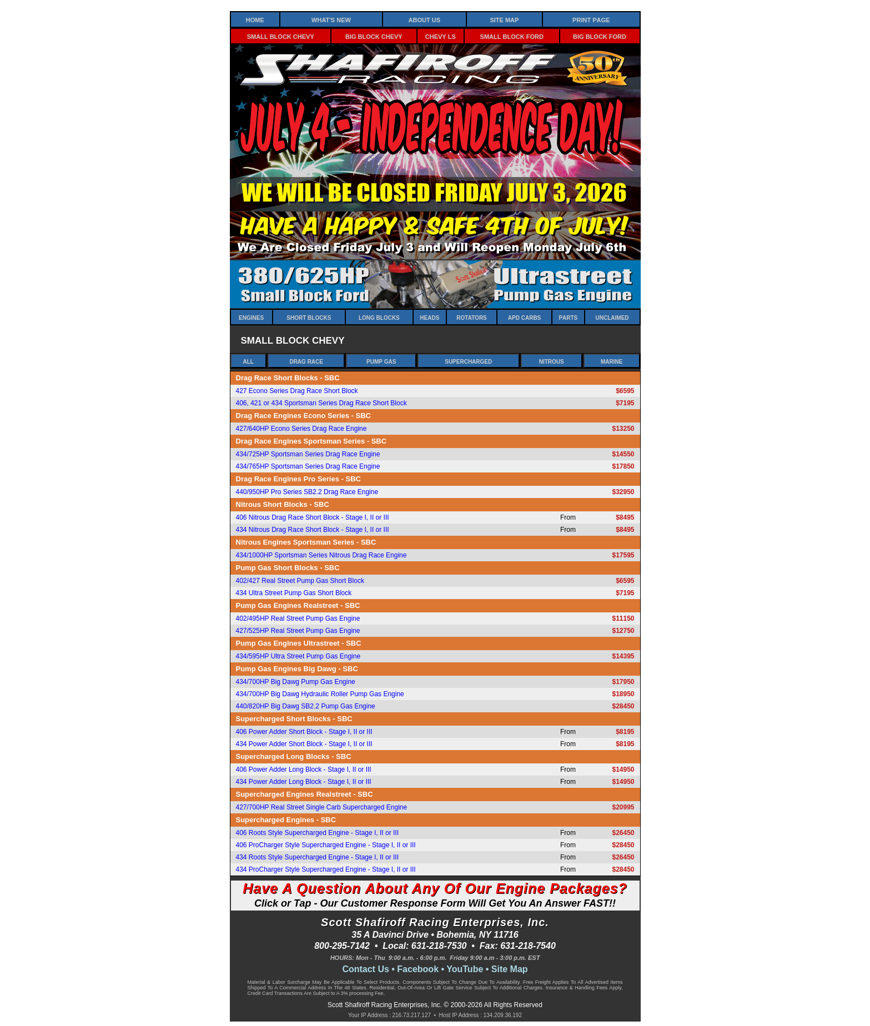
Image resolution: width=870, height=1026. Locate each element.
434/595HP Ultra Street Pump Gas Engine (298, 656)
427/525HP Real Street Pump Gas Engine (298, 631)
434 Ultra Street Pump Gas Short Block (294, 593)
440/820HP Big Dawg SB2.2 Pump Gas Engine (305, 706)
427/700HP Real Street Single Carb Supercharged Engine (322, 807)
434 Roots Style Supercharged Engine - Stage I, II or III (317, 857)
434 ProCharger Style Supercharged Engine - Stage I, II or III (326, 869)
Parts (568, 317)
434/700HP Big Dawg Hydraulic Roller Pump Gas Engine (320, 694)
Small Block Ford (512, 36)
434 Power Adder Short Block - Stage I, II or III (304, 744)
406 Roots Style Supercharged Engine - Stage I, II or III (317, 833)
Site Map (504, 19)
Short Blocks (308, 317)
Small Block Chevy (280, 36)
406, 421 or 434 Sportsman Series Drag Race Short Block (321, 403)
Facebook (418, 969)
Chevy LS (440, 36)
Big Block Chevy (374, 36)
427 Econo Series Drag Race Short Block (297, 391)
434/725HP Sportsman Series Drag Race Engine (308, 454)
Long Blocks (379, 317)
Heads (429, 317)
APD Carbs (524, 317)
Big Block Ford (599, 36)
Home (255, 19)
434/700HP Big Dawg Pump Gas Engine (295, 682)
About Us (424, 19)
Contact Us (365, 969)
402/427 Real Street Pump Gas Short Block (300, 581)
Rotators (471, 317)
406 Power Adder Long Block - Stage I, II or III (303, 769)
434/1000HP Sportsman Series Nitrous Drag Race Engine (321, 555)
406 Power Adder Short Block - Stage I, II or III (304, 732)
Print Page (591, 19)
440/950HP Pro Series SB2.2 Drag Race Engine (307, 492)
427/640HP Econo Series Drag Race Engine (301, 428)
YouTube (464, 969)
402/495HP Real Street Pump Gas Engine (298, 618)
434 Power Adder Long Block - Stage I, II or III (303, 782)
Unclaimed (612, 317)
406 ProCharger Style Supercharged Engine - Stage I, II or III (326, 845)
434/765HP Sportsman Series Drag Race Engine (308, 466)
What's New (331, 19)
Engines (251, 317)
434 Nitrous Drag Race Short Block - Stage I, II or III (312, 530)
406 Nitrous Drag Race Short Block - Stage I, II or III (312, 517)
